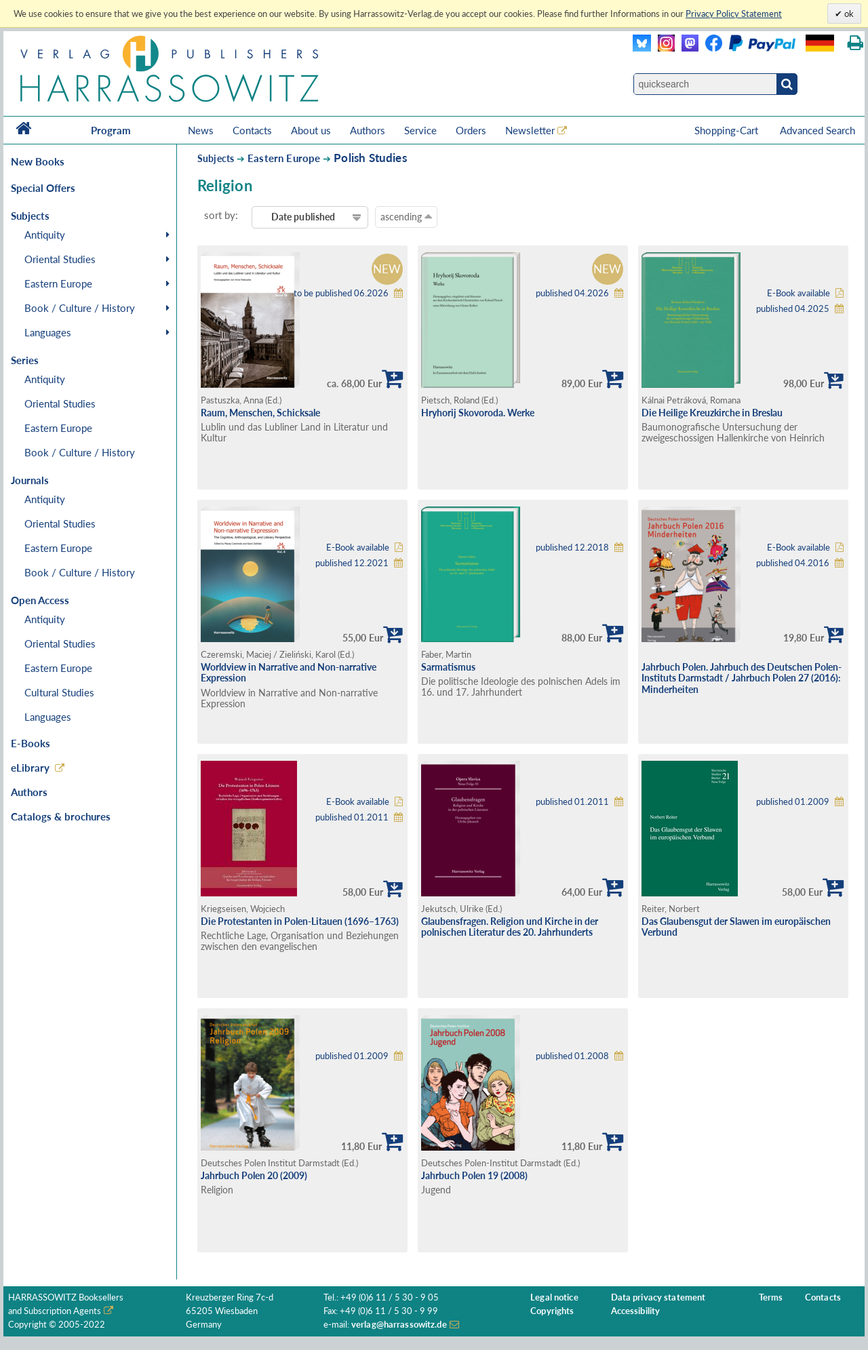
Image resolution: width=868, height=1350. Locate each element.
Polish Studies (370, 158)
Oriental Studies (60, 259)
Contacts (252, 130)
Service (420, 130)
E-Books (30, 743)
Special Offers (43, 188)
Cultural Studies (59, 692)
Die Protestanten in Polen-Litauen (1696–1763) (300, 921)
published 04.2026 (572, 293)
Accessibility (635, 1311)
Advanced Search (817, 130)
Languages (47, 332)
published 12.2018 (572, 547)
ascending (406, 216)
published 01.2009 (792, 802)
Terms (771, 1297)
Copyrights (552, 1311)
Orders (471, 130)
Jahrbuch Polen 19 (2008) (474, 1175)
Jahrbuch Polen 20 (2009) (254, 1175)
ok (848, 13)
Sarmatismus (448, 667)
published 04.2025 (792, 309)
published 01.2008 (572, 1056)
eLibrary (30, 767)
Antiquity (44, 235)
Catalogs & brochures (61, 816)
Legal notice (554, 1297)
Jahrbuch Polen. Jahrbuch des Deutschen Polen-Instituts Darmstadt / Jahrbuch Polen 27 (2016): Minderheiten (742, 678)
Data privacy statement (658, 1297)
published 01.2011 (352, 817)
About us (311, 130)
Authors (367, 130)
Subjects (215, 158)
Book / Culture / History (79, 308)
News (201, 130)
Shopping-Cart (727, 130)
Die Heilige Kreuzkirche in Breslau (712, 412)
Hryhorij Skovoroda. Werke (477, 412)
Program (111, 130)
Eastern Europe (58, 283)
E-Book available (798, 293)
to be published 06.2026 (341, 293)
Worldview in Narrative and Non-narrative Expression (288, 672)
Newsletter (530, 130)
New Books (37, 161)
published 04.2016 (792, 563)
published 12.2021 (352, 563)
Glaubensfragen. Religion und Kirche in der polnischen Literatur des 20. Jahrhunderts (509, 926)
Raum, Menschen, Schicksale (260, 412)
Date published (303, 216)
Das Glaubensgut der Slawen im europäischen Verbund (736, 926)
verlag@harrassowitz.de (399, 1324)
